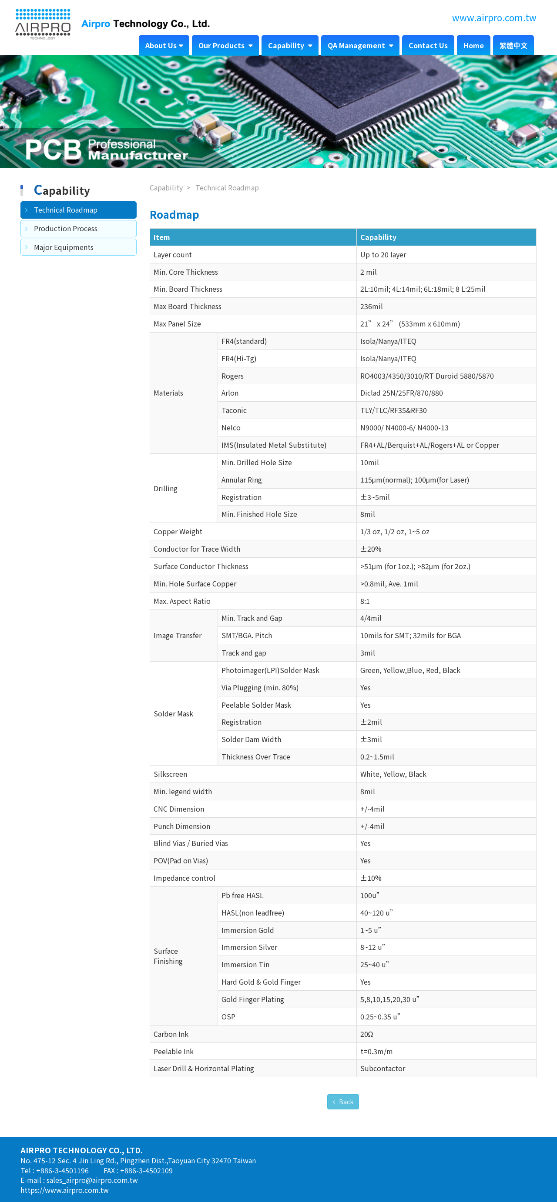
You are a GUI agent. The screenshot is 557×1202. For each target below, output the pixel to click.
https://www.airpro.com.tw (64, 1190)
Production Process (65, 228)
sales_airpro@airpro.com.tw (92, 1180)
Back (345, 1101)
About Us (161, 45)
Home (473, 45)
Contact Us (428, 45)
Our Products (222, 45)
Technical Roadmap (65, 209)
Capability (287, 45)
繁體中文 (513, 45)
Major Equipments (64, 247)
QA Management (357, 45)
